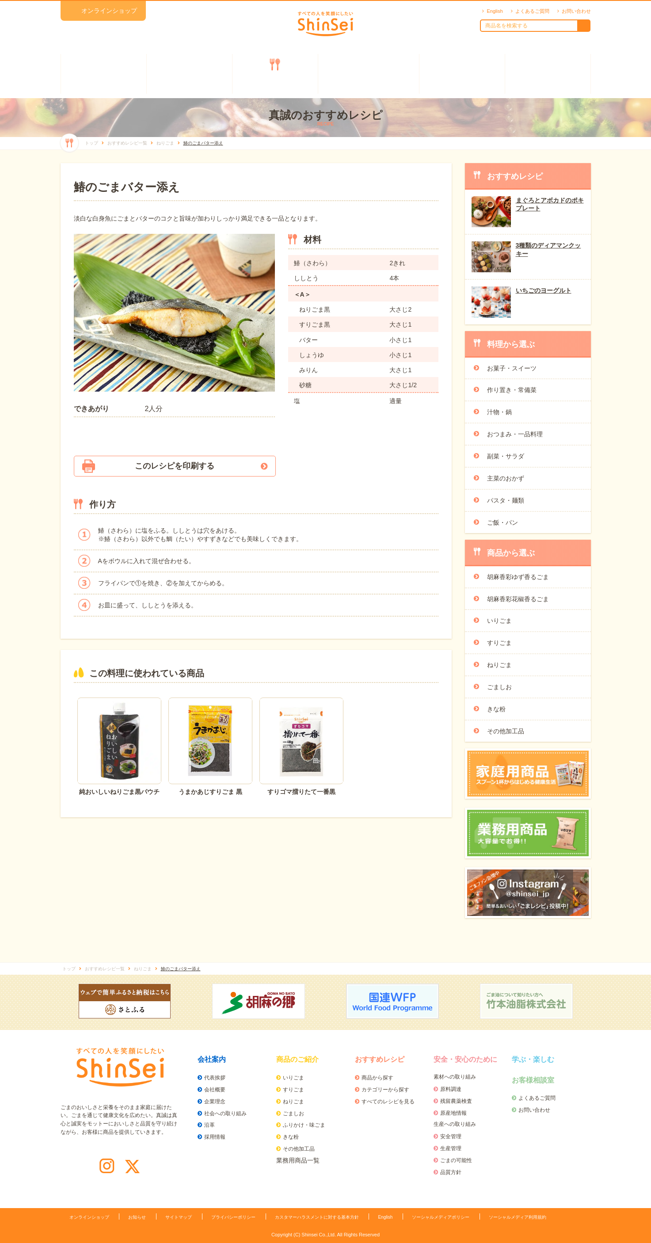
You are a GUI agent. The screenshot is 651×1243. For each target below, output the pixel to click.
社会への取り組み (225, 1113)
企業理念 (214, 1101)
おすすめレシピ (275, 74)
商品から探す (377, 1078)
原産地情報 (453, 1113)
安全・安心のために (368, 74)
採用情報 (214, 1137)
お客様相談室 (547, 74)
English (495, 11)
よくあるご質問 (532, 11)
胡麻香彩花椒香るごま (518, 598)
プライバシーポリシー (233, 1217)
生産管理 (450, 1148)
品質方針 (450, 1172)
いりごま (499, 620)
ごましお (499, 686)
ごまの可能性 (456, 1160)
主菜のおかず (505, 478)
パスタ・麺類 (505, 500)
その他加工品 (505, 731)
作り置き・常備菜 (512, 389)
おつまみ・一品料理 (515, 434)
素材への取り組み (455, 1077)
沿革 (209, 1125)
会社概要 (214, 1090)
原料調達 (450, 1089)
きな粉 (496, 709)
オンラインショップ (109, 10)
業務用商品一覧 (298, 1160)
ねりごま (499, 664)
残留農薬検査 (456, 1101)
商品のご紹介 (189, 74)
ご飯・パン (502, 522)
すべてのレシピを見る (388, 1101)
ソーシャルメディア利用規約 (517, 1217)
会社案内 (103, 74)
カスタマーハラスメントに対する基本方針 (317, 1217)
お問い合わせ (576, 11)
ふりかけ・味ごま (304, 1125)
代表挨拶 (214, 1078)
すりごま (499, 642)
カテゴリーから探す (385, 1090)
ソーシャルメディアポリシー (440, 1217)
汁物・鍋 (499, 412)
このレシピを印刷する (174, 465)
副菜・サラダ (505, 456)
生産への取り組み (455, 1124)
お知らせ (137, 1217)
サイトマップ (178, 1217)
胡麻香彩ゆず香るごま (518, 576)
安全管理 (450, 1136)
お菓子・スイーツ (512, 368)
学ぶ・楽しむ (462, 74)
